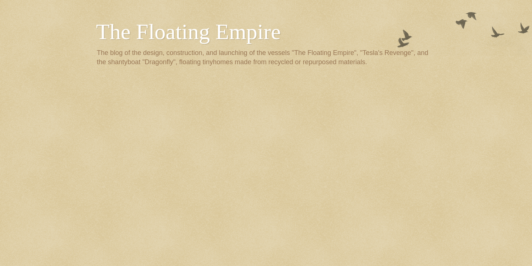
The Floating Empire (188, 32)
